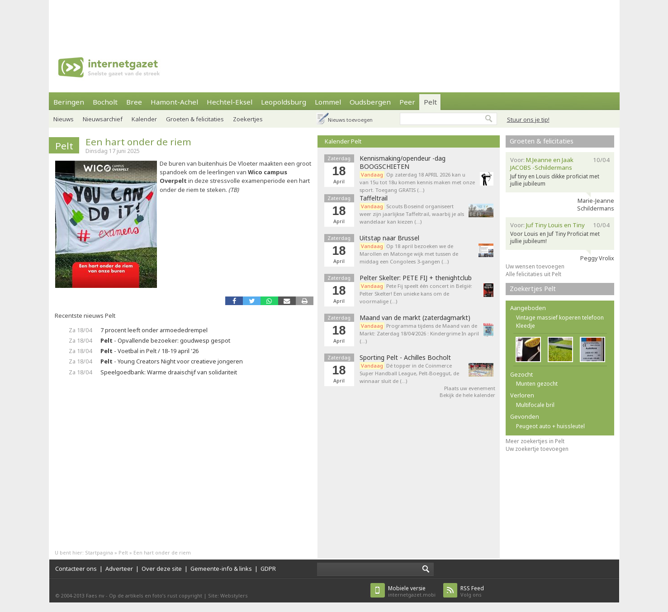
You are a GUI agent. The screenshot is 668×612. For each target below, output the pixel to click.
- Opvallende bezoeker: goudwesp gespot (165, 340)
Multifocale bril (535, 405)
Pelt (430, 101)
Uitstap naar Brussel (389, 238)
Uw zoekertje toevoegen (537, 449)
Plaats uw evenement (469, 388)
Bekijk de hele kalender (467, 395)
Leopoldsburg (283, 101)
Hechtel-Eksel (229, 101)
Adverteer (119, 568)
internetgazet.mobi (412, 591)
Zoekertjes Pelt (533, 288)
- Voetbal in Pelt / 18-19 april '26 (149, 351)
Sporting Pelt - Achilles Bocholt (405, 358)
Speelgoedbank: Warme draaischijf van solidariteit (168, 372)
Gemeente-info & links (221, 568)
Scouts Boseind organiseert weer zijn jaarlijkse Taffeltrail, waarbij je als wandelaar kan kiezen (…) (412, 214)
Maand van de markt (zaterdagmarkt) (415, 318)
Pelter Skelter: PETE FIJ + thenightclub (416, 278)
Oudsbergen (370, 101)
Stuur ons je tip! (528, 119)
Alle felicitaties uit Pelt (533, 274)
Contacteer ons (76, 568)
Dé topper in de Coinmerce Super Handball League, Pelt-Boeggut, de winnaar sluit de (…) (409, 373)
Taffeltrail (374, 198)
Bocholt (105, 101)
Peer (407, 101)
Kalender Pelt (343, 141)
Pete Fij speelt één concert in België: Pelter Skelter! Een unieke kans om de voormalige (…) (416, 293)
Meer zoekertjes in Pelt (535, 441)
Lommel (328, 101)
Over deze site (162, 568)
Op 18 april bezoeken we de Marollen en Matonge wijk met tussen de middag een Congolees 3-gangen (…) (409, 254)
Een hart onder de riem (138, 141)
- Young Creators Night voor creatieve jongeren (171, 361)
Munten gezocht (537, 383)
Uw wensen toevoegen (535, 266)
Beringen (68, 101)
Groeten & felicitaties (195, 119)
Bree (134, 101)
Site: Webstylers (228, 595)
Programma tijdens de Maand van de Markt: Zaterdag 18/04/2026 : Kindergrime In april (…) (419, 333)
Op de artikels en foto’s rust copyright (155, 595)
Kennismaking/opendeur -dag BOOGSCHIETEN (402, 162)
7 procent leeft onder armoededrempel (154, 330)
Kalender (144, 119)
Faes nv (95, 595)
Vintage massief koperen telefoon (560, 317)
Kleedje (525, 326)
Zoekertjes (248, 119)
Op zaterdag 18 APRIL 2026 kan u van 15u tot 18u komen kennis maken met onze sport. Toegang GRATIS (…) (417, 182)
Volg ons (472, 591)
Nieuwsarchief (103, 119)
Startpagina (99, 552)
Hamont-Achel (174, 101)
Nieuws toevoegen (350, 119)
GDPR (268, 568)
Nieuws (63, 119)
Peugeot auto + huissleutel (550, 426)
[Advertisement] (334, 20)
